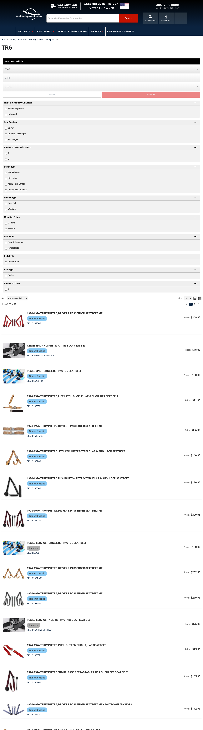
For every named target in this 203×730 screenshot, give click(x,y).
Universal (12, 114)
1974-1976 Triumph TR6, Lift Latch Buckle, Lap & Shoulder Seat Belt (72, 396)
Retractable (13, 248)
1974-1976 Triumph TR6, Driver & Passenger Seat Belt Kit (64, 313)
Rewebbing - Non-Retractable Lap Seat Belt (57, 345)
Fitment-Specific (16, 108)
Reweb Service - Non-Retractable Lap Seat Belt (59, 619)
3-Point (11, 228)
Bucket (11, 275)
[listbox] (101, 69)
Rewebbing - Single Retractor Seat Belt (54, 370)
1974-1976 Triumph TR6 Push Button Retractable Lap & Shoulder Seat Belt (78, 478)
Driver (11, 128)
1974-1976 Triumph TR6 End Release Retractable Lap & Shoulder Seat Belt (77, 672)
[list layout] (200, 298)
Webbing (12, 209)
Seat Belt (12, 203)
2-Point (11, 223)
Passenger (13, 139)
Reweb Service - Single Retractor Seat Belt (56, 542)
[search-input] (83, 18)
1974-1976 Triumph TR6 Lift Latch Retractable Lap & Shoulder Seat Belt (76, 451)
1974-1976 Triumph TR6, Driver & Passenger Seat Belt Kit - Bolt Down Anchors (79, 704)
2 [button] (194, 304)
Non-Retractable (16, 242)
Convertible (13, 261)
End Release (14, 172)
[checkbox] (6, 129)
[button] (92, 18)
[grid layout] (195, 298)
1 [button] (191, 304)
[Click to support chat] (166, 18)
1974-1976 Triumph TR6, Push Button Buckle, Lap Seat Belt (66, 645)
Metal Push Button (16, 184)
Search (151, 94)
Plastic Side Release (17, 189)
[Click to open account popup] (150, 18)
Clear (52, 94)
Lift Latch (12, 178)
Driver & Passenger (17, 133)
